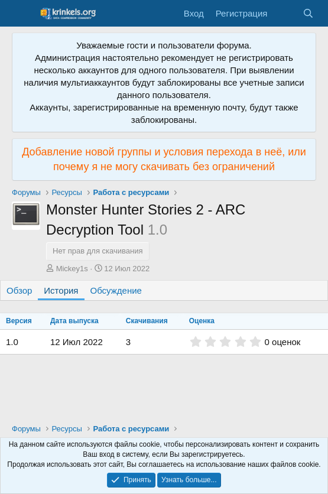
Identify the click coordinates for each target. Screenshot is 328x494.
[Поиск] (308, 13)
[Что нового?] (284, 13)
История (61, 290)
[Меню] (22, 13)
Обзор (19, 290)
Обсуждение (116, 290)
